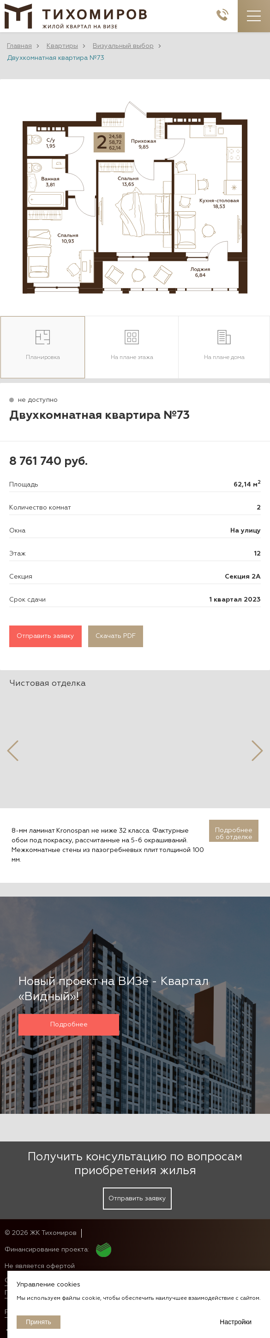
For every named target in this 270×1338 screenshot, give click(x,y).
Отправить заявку (45, 636)
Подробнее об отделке (233, 833)
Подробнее (69, 1024)
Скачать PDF (116, 636)
